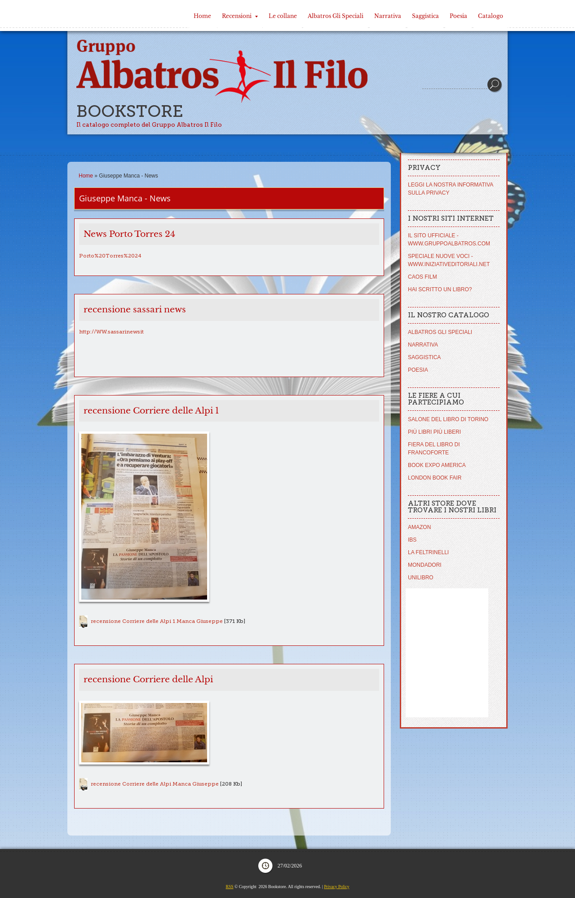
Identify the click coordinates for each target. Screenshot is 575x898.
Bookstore (129, 111)
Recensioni (240, 16)
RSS (230, 886)
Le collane (283, 16)
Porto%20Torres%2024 (110, 256)
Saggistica (425, 16)
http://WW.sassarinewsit (111, 332)
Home (202, 16)
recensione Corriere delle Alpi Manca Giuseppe (155, 784)
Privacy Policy (336, 886)
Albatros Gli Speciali (335, 16)
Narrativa (387, 16)
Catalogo (490, 16)
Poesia (458, 16)
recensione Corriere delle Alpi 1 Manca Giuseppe (157, 621)
